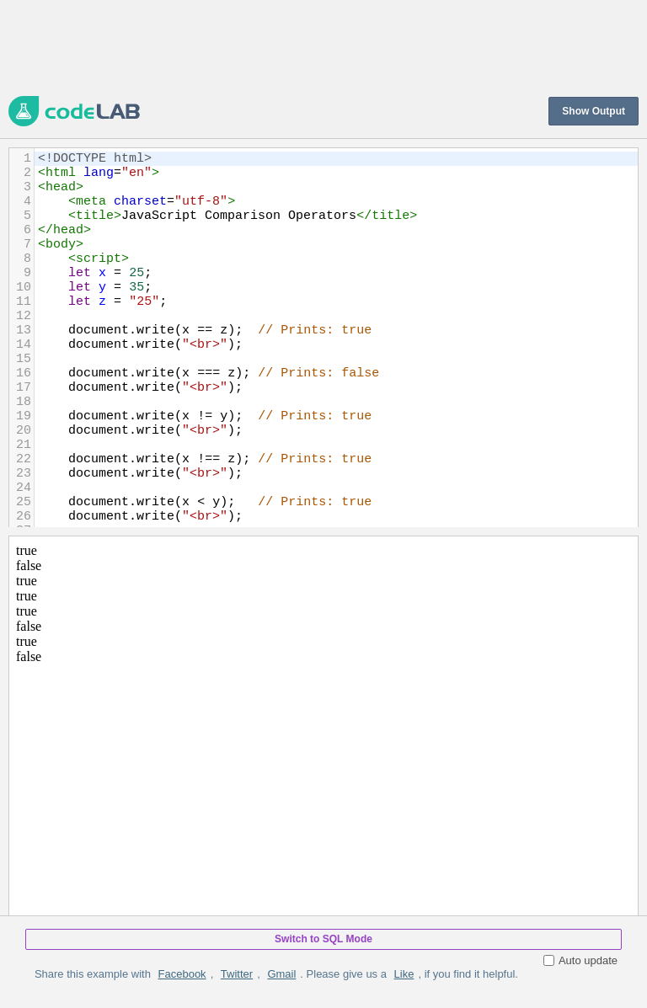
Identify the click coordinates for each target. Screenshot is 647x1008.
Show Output (593, 111)
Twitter (237, 974)
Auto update (580, 960)
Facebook (182, 974)
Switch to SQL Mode (323, 939)
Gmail (281, 974)
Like (404, 974)
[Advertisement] (315, 46)
